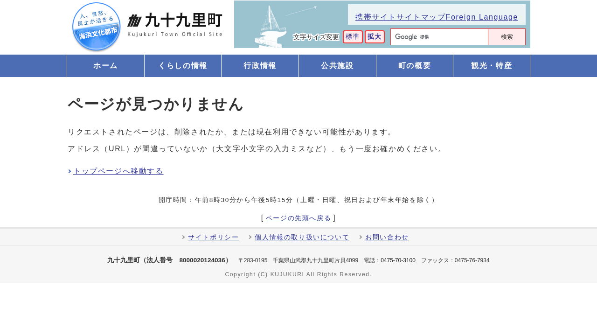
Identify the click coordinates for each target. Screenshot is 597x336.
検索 (507, 36)
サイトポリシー (213, 237)
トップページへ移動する (118, 171)
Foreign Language (482, 17)
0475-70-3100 (398, 260)
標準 (353, 36)
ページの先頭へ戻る (298, 218)
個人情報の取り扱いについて (302, 237)
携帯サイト (375, 17)
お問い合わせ (387, 237)
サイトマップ (421, 17)
